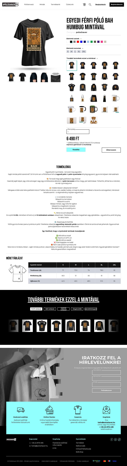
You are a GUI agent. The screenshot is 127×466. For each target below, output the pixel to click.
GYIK (54, 448)
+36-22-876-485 (107, 427)
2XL (83, 51)
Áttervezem (111, 150)
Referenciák (80, 446)
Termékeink (55, 4)
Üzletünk (69, 4)
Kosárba (76, 150)
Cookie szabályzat (83, 461)
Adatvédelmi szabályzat (49, 461)
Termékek (80, 443)
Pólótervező (29, 4)
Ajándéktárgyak (91, 309)
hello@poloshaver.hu (106, 422)
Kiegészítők (77, 309)
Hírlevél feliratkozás (83, 449)
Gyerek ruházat (64, 308)
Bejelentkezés (117, 4)
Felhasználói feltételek (67, 461)
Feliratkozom (106, 390)
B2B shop (79, 452)
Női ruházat (49, 309)
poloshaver (81, 32)
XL (79, 51)
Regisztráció (100, 4)
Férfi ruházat (36, 309)
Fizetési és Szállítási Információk (60, 444)
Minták (42, 4)
